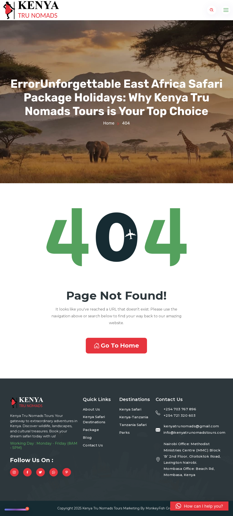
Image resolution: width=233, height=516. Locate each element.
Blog (87, 437)
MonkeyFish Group (161, 508)
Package (91, 430)
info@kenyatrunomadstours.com (194, 432)
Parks (124, 432)
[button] (199, 506)
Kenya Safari (130, 409)
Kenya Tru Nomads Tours (102, 508)
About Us (91, 409)
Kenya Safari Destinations (94, 419)
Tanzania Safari (133, 425)
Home (108, 123)
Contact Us (93, 445)
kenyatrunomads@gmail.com (191, 426)
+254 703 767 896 (180, 409)
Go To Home (116, 345)
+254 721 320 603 (179, 415)
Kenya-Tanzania (133, 417)
